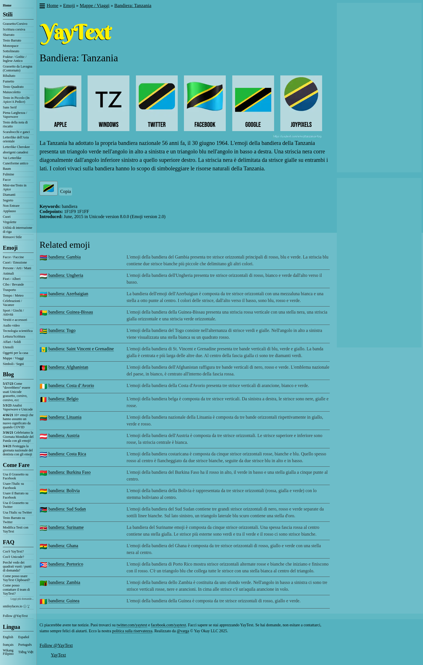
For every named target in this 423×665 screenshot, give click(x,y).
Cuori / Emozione (15, 262)
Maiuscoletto (12, 92)
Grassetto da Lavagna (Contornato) (17, 68)
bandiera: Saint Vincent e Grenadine (81, 348)
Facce (7, 180)
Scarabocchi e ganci (16, 132)
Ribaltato (9, 76)
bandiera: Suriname (66, 527)
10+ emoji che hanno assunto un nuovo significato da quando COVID (18, 421)
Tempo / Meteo (13, 295)
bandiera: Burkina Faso (69, 472)
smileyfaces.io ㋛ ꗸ (16, 606)
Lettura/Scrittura (14, 336)
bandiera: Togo (61, 330)
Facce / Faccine (13, 257)
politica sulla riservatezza (132, 631)
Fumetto (8, 81)
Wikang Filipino (8, 652)
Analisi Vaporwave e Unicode (18, 407)
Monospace (10, 46)
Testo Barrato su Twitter (14, 520)
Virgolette (9, 222)
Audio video (11, 325)
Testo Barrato (12, 40)
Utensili (8, 347)
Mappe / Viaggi (13, 358)
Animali (8, 273)
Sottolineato (11, 51)
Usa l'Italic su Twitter (17, 512)
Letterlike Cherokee (16, 147)
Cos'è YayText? (13, 551)
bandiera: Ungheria (65, 275)
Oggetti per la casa (15, 353)
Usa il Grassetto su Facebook (15, 476)
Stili (7, 14)
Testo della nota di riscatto (15, 124)
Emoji (10, 248)
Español (23, 637)
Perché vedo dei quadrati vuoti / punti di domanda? (17, 566)
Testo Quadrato (13, 87)
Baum (7, 169)
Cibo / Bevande (13, 284)
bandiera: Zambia (64, 582)
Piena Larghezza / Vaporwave (15, 115)
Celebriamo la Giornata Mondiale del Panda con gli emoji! (18, 437)
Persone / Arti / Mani (17, 268)
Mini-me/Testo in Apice (14, 187)
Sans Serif (10, 107)
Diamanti (9, 195)
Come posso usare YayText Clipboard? (16, 578)
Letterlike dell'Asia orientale (16, 139)
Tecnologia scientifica (17, 331)
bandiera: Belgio (63, 398)
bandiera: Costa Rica (67, 453)
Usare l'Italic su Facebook (13, 486)
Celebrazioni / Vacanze (12, 303)
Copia (65, 191)
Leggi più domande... (22, 598)
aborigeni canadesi (15, 152)
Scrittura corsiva (14, 29)
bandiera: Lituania (64, 417)
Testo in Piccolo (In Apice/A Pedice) (16, 100)
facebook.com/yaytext (168, 625)
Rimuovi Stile (12, 237)
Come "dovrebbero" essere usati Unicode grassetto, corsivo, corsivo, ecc (16, 392)
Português (25, 645)
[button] (42, 6)
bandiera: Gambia (64, 257)
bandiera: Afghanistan (68, 367)
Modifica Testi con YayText (15, 529)
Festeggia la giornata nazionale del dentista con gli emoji (18, 450)
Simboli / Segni (13, 364)
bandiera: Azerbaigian (68, 293)
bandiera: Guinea (63, 600)
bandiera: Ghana (63, 545)
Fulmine (8, 174)
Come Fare (16, 465)
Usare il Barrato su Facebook (15, 495)
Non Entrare (11, 206)
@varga (183, 631)
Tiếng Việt (26, 652)
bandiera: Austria (63, 435)
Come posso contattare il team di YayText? (16, 589)
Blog (8, 374)
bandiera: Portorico (65, 564)
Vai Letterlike (12, 158)
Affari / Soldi (12, 342)
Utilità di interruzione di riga (17, 230)
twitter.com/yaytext (132, 625)
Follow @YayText (15, 616)
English (8, 637)
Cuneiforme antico (15, 163)
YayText (58, 655)
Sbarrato (8, 35)
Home (7, 5)
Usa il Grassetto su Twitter (15, 505)
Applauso (9, 211)
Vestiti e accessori (15, 320)
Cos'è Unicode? (13, 557)
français (8, 645)
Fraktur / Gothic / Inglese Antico (15, 59)
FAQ (8, 542)
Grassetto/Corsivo (15, 24)
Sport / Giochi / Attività (13, 312)
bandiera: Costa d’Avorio (71, 385)
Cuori (6, 217)
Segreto (8, 200)
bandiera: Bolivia (64, 490)
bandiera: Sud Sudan (67, 509)
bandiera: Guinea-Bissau (70, 312)
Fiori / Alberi (12, 279)
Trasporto (9, 290)
